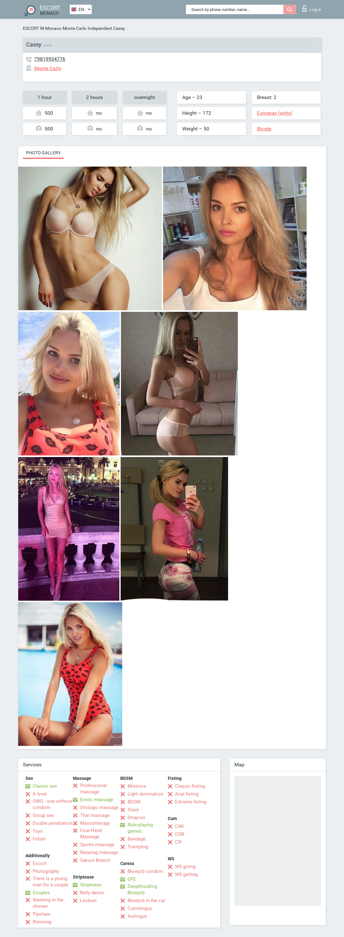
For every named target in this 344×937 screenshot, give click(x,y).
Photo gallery (43, 152)
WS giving (185, 866)
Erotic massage (96, 799)
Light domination (145, 794)
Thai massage (95, 815)
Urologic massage (99, 807)
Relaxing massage (99, 852)
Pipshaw (41, 914)
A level (40, 794)
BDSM (134, 802)
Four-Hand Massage (91, 834)
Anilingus (137, 916)
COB (179, 834)
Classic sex (45, 786)
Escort (39, 863)
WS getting (186, 874)
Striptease (90, 885)
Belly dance (92, 893)
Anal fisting (187, 794)
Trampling (138, 847)
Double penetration (53, 823)
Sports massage (97, 844)
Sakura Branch (95, 860)
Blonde (264, 129)
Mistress (137, 786)
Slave (133, 810)
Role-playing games (140, 828)
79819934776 (49, 59)
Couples (41, 893)
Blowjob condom (145, 871)
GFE (132, 879)
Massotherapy (95, 823)
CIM (179, 826)
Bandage (136, 839)
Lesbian (88, 900)
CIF (178, 842)
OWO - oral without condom (52, 804)
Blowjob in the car (146, 900)
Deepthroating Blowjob (142, 890)
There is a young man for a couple (50, 882)
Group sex (43, 815)
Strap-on (136, 817)
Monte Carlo (74, 28)
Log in (311, 8)
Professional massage (93, 789)
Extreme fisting (190, 802)
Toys (38, 831)
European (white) (274, 113)
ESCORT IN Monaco (42, 28)
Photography (46, 871)
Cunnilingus (140, 908)
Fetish (39, 839)
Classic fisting (190, 786)
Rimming (42, 922)
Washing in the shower (48, 903)
